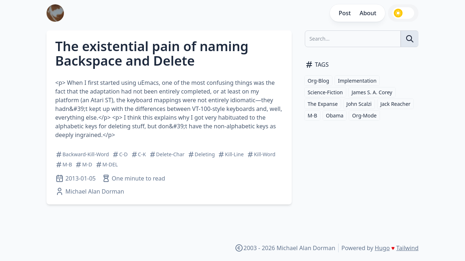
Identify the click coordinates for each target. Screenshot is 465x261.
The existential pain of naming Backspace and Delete (151, 53)
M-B (312, 115)
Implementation (357, 80)
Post (345, 13)
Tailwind (407, 248)
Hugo (382, 248)
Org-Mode (364, 115)
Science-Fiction (325, 92)
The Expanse (323, 103)
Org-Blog (318, 80)
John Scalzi (359, 103)
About (368, 13)
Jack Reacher (395, 103)
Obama (334, 115)
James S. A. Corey (372, 92)
